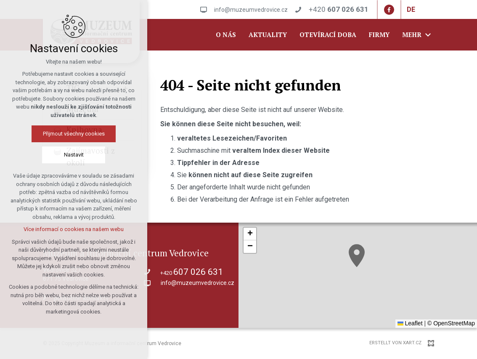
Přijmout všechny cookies (74, 133)
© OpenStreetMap (451, 323)
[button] (357, 256)
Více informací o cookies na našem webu (74, 229)
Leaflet (410, 323)
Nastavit (74, 155)
